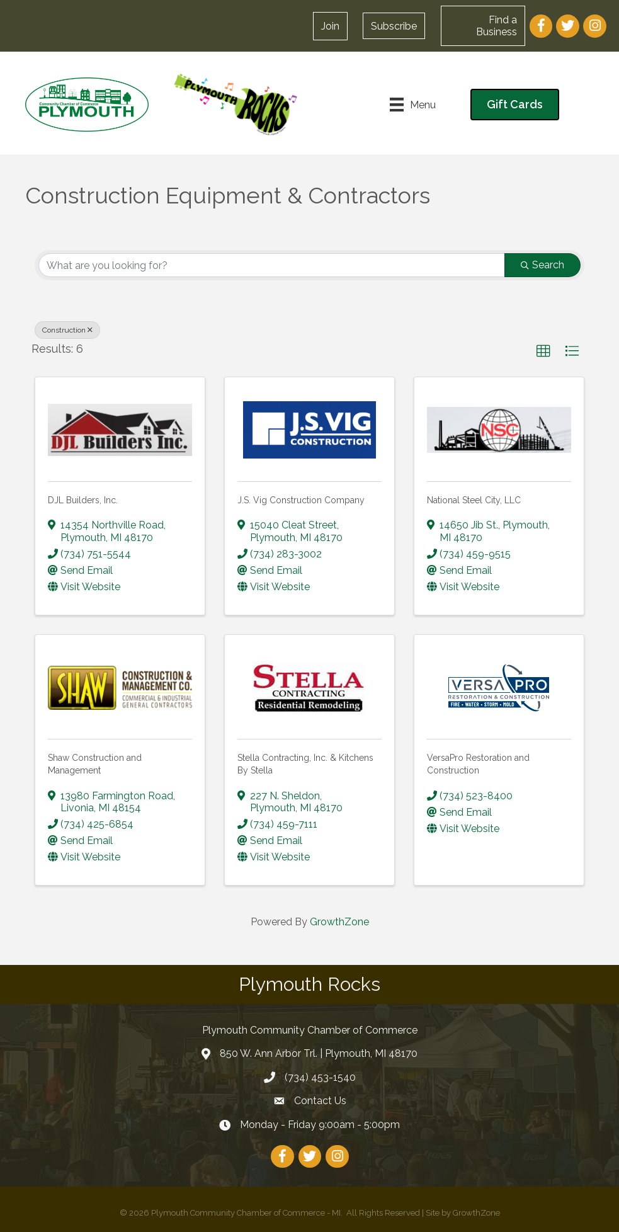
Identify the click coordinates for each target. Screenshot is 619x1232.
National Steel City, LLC (474, 500)
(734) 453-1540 (320, 1077)
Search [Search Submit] (542, 265)
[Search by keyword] (271, 265)
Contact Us (320, 1101)
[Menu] (412, 104)
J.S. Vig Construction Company (301, 500)
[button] (330, 26)
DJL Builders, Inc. (83, 500)
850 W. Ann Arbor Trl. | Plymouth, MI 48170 (318, 1053)
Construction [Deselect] (67, 330)
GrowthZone (339, 922)
